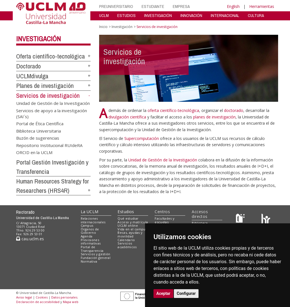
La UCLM (90, 211)
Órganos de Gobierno (90, 231)
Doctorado (28, 66)
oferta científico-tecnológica (173, 110)
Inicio (103, 26)
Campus (87, 225)
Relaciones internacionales (93, 220)
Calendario (126, 240)
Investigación (38, 38)
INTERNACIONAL (225, 15)
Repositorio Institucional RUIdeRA (49, 145)
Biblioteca (200, 223)
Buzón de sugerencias (37, 138)
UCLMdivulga (32, 76)
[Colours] (266, 219)
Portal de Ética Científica (39, 123)
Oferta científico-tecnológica (50, 56)
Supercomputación (141, 138)
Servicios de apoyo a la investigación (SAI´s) (51, 113)
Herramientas (261, 6)
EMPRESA (181, 6)
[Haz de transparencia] (241, 219)
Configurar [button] (186, 293)
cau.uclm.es (30, 238)
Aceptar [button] (163, 293)
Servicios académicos (127, 245)
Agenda (87, 236)
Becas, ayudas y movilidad (130, 234)
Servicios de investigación (48, 95)
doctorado (233, 110)
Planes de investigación (45, 85)
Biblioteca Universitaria (38, 130)
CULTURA (256, 15)
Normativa (89, 261)
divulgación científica (127, 117)
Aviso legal (24, 297)
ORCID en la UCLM (34, 152)
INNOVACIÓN (191, 15)
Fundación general (96, 258)
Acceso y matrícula (133, 222)
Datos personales (64, 297)
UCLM (104, 15)
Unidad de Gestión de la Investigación (53, 103)
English (233, 6)
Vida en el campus (132, 229)
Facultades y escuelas (164, 220)
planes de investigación (214, 117)
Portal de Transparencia (92, 249)
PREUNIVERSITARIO (116, 6)
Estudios (126, 211)
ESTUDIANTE (153, 6)
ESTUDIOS (126, 15)
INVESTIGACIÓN (158, 15)
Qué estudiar (128, 218)
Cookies (42, 297)
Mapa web (70, 302)
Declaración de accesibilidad (37, 302)
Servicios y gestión (95, 254)
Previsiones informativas (91, 242)
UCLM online (128, 225)
